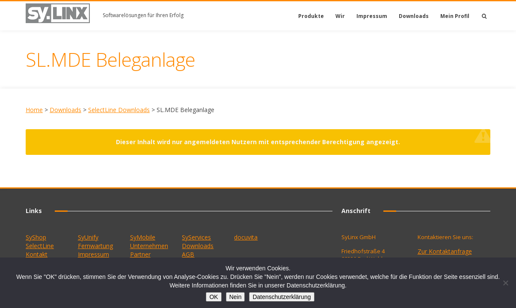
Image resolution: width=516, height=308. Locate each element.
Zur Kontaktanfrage (445, 251)
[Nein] (505, 282)
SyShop (36, 237)
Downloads (414, 16)
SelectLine (40, 246)
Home (34, 110)
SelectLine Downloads (119, 110)
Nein (235, 296)
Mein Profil (454, 16)
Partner (140, 254)
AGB (188, 254)
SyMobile (142, 237)
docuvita (246, 237)
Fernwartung (95, 246)
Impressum (371, 16)
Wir (340, 16)
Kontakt (36, 254)
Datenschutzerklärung (281, 296)
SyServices (196, 237)
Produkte (311, 16)
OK (213, 296)
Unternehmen (149, 246)
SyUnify (88, 237)
